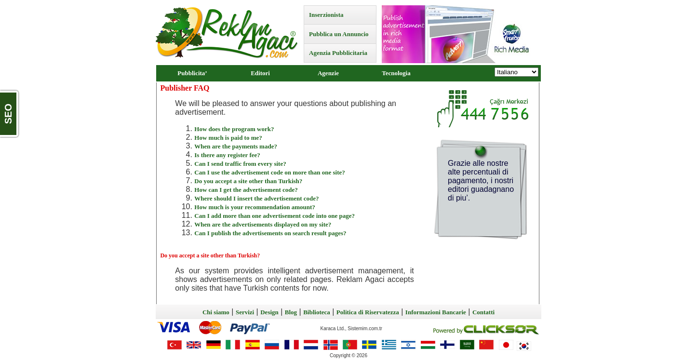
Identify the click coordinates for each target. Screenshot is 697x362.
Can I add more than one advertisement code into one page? (274, 215)
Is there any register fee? (227, 155)
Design (269, 312)
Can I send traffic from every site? (240, 163)
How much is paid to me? (228, 137)
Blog (291, 312)
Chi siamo (215, 312)
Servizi (245, 312)
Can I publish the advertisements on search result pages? (270, 233)
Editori (260, 73)
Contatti (483, 312)
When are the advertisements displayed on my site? (262, 224)
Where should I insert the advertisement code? (256, 198)
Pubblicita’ (192, 73)
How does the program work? (234, 129)
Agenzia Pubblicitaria (338, 52)
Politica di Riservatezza (367, 312)
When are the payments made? (235, 146)
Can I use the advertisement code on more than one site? (269, 172)
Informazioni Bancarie (435, 312)
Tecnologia (396, 73)
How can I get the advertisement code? (245, 189)
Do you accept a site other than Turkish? (248, 181)
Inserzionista (326, 14)
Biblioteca (316, 312)
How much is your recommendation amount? (254, 207)
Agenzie (328, 73)
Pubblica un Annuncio (339, 34)
